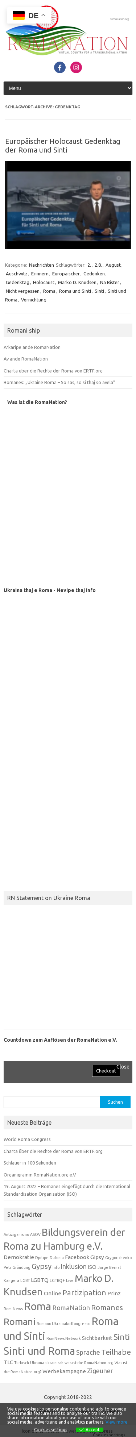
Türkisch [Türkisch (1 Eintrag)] (21, 1363)
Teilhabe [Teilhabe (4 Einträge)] (116, 1352)
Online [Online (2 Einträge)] (52, 1293)
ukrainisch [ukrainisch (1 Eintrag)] (54, 1363)
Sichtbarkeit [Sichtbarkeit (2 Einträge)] (97, 1338)
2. (89, 264)
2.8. (98, 264)
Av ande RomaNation (26, 358)
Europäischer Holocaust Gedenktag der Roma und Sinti (62, 145)
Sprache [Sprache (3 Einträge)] (88, 1352)
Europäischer (66, 273)
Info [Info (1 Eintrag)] (56, 1267)
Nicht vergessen (23, 290)
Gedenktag (17, 282)
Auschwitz (17, 273)
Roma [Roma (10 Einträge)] (37, 1306)
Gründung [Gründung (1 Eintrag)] (21, 1267)
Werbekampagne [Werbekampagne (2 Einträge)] (64, 1371)
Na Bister (109, 282)
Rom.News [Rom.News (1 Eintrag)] (13, 1309)
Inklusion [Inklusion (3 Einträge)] (74, 1266)
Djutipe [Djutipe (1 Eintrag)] (42, 1257)
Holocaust (43, 282)
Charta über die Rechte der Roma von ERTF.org (53, 370)
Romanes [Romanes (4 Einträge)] (107, 1307)
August (113, 264)
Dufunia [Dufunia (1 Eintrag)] (57, 1257)
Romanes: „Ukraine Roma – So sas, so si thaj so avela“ (59, 382)
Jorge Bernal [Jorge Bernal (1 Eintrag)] (109, 1267)
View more (117, 1422)
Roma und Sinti (75, 290)
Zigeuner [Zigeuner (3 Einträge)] (100, 1370)
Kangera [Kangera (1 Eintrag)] (11, 1280)
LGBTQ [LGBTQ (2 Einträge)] (40, 1280)
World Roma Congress (27, 1139)
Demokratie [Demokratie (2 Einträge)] (19, 1257)
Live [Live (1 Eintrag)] (70, 1280)
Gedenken (94, 273)
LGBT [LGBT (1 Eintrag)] (25, 1280)
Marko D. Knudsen (77, 282)
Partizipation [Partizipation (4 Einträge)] (84, 1292)
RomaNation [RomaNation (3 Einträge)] (71, 1307)
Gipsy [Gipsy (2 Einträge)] (97, 1257)
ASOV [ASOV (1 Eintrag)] (35, 1234)
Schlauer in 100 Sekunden (30, 1162)
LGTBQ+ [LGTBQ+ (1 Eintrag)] (57, 1280)
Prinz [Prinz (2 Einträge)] (114, 1293)
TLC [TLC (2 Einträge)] (8, 1362)
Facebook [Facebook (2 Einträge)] (77, 1257)
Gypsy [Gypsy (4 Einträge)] (41, 1266)
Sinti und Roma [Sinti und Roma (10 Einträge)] (39, 1351)
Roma (49, 290)
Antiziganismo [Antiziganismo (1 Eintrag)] (16, 1234)
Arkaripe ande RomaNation (32, 347)
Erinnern (40, 273)
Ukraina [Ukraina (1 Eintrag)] (37, 1363)
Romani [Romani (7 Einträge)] (20, 1321)
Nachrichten (41, 264)
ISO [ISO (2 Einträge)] (92, 1267)
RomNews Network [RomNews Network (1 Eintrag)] (63, 1338)
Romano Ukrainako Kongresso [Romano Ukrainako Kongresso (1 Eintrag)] (63, 1323)
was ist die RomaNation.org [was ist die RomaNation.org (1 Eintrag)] (89, 1363)
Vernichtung (33, 299)
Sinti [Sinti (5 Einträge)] (122, 1336)
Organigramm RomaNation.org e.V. (40, 1174)
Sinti (99, 290)
